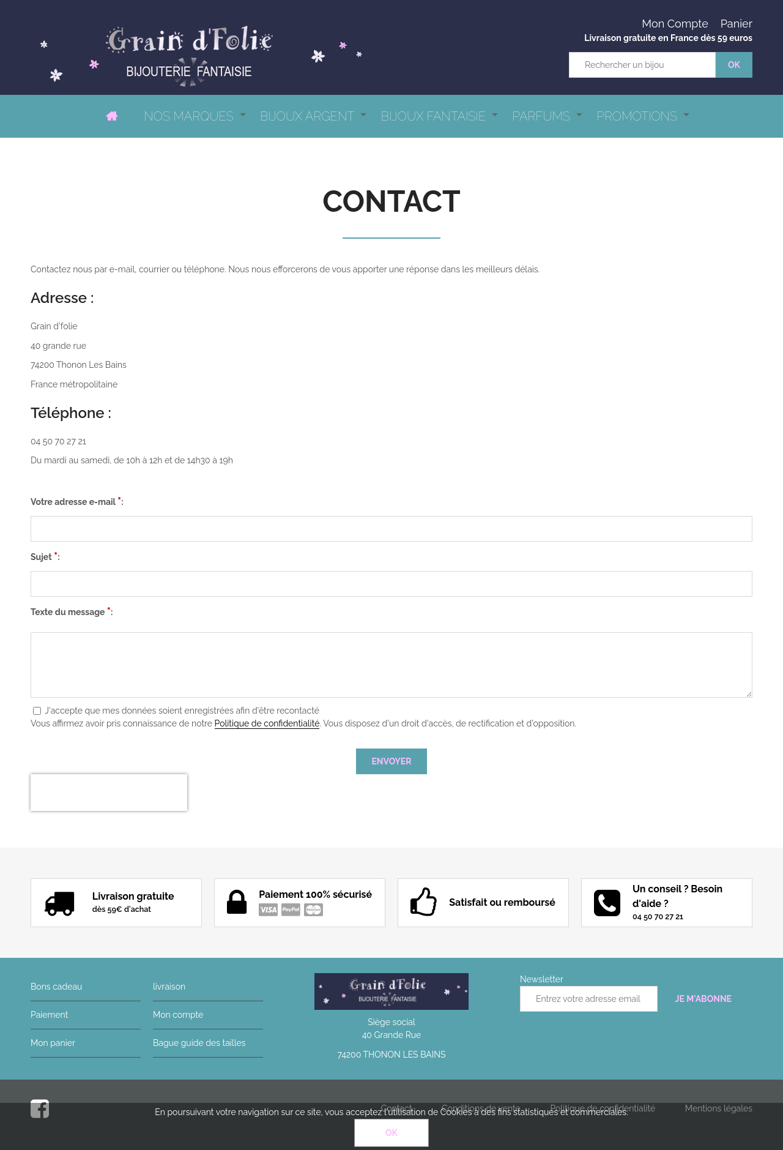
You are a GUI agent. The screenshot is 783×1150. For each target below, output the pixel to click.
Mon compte (178, 1015)
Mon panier (53, 1043)
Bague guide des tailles (199, 1043)
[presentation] (109, 792)
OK (391, 1133)
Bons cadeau (56, 986)
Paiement (49, 1015)
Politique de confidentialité (267, 723)
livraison (169, 986)
